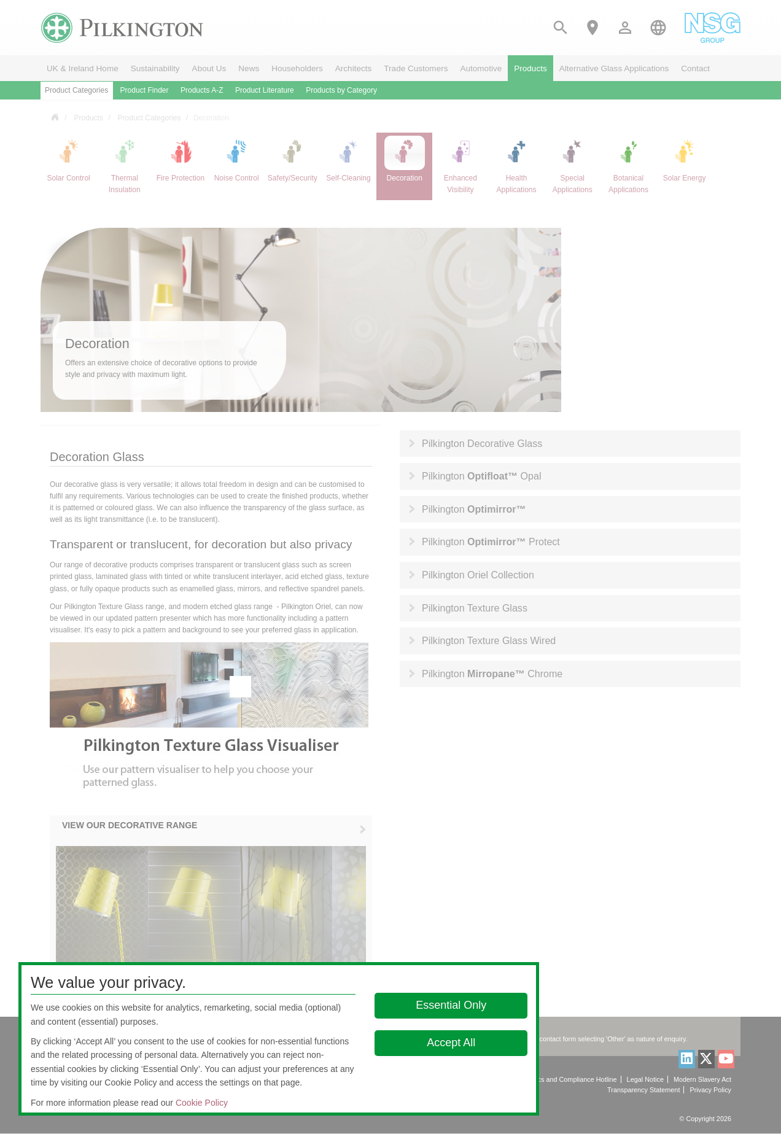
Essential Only (451, 1005)
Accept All (451, 1042)
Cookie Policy (202, 1103)
